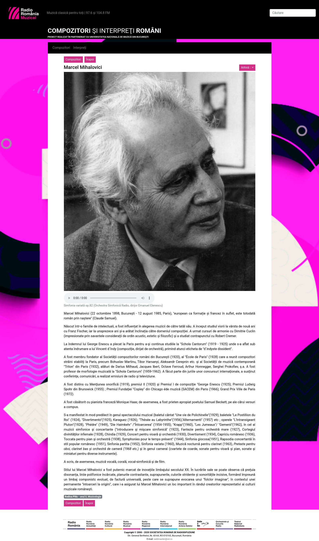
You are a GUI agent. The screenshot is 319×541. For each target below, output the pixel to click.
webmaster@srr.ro (163, 539)
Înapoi (90, 59)
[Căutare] (293, 13)
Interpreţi (79, 48)
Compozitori (61, 48)
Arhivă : (246, 67)
